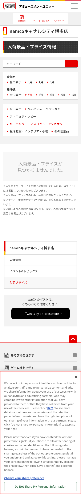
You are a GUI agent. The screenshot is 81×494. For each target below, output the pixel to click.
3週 (52, 95)
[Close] (76, 377)
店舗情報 (15, 260)
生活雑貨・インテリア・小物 (29, 131)
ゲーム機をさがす (22, 368)
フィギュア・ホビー (23, 116)
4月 (41, 82)
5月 (30, 82)
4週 (41, 95)
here (50, 408)
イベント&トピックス (23, 271)
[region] (40, 432)
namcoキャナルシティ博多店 (31, 247)
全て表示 (15, 82)
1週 (73, 95)
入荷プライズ (18, 282)
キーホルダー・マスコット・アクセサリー (37, 124)
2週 (62, 95)
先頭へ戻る (73, 339)
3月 (52, 82)
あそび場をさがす (22, 355)
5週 (30, 95)
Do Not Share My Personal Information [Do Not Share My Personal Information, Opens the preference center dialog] (40, 486)
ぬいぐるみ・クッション (44, 109)
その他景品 (61, 131)
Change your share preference (24, 478)
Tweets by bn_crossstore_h (43, 313)
